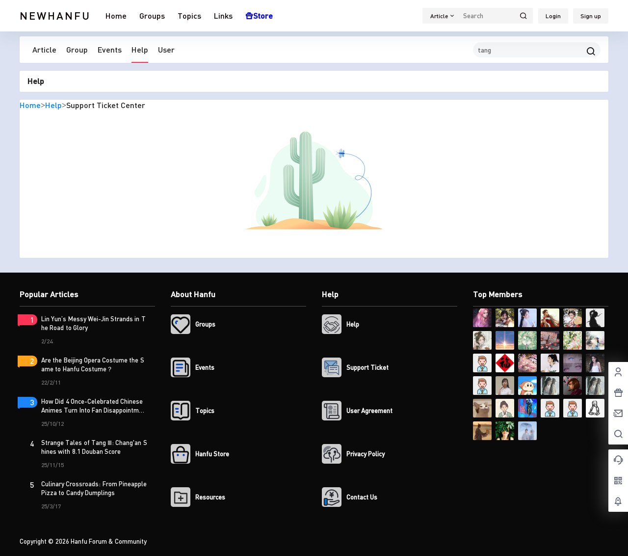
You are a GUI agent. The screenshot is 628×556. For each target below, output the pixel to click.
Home (116, 15)
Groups (152, 15)
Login (553, 16)
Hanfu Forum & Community (108, 541)
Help (139, 49)
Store (259, 15)
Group (77, 49)
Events (110, 49)
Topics (189, 15)
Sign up (590, 16)
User (166, 49)
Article (44, 49)
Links (223, 15)
